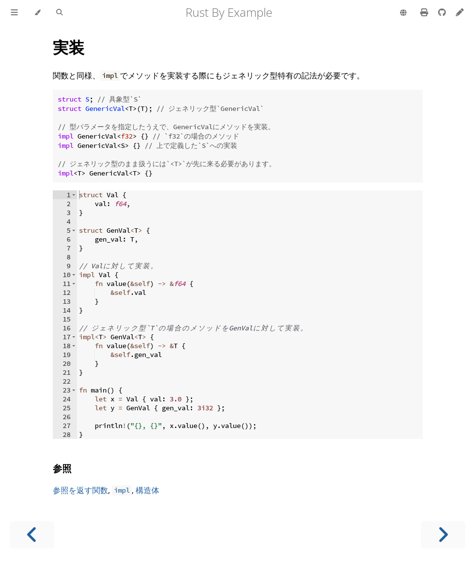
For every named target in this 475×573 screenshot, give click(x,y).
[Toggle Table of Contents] (14, 13)
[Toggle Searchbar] (59, 13)
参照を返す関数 (80, 490)
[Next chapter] (443, 534)
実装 (68, 47)
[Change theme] (37, 13)
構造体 (147, 490)
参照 (62, 468)
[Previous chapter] (32, 534)
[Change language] (403, 13)
